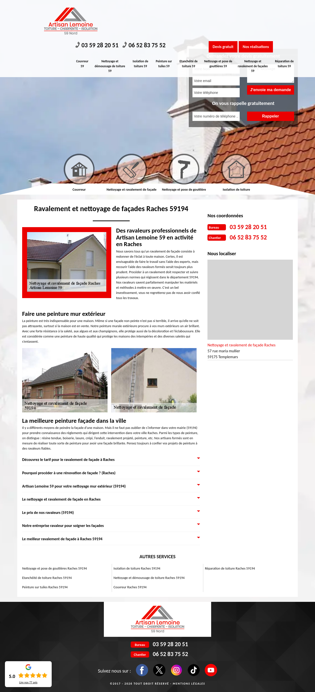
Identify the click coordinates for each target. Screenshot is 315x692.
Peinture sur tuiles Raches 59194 (45, 587)
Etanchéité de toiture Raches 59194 (47, 578)
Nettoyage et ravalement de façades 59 (253, 27)
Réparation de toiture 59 (284, 25)
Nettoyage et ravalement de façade (132, 189)
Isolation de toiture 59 (141, 25)
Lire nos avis (28, 682)
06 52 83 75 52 (155, 7)
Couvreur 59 (83, 25)
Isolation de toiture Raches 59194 (136, 568)
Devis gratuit (225, 8)
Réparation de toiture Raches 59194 (230, 568)
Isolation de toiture (236, 189)
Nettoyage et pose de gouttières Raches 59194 (54, 568)
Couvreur (79, 189)
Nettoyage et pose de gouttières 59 (219, 25)
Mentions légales (189, 683)
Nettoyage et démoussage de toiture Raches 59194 (149, 578)
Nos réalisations (264, 8)
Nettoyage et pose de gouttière (184, 189)
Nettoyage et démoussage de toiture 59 (110, 27)
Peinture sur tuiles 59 (165, 25)
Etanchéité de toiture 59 (190, 25)
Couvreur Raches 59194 (129, 587)
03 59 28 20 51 (100, 7)
